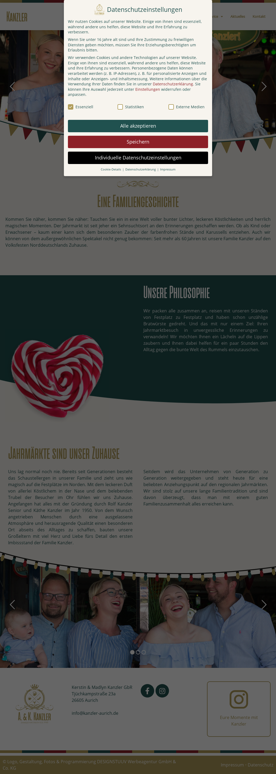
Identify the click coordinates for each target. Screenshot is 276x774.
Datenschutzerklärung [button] (141, 169)
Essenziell (80, 106)
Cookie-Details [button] (111, 169)
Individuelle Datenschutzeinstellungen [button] (138, 157)
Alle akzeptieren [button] (138, 126)
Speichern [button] (138, 141)
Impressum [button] (167, 169)
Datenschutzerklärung (173, 83)
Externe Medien (186, 106)
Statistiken (131, 106)
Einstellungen (147, 89)
